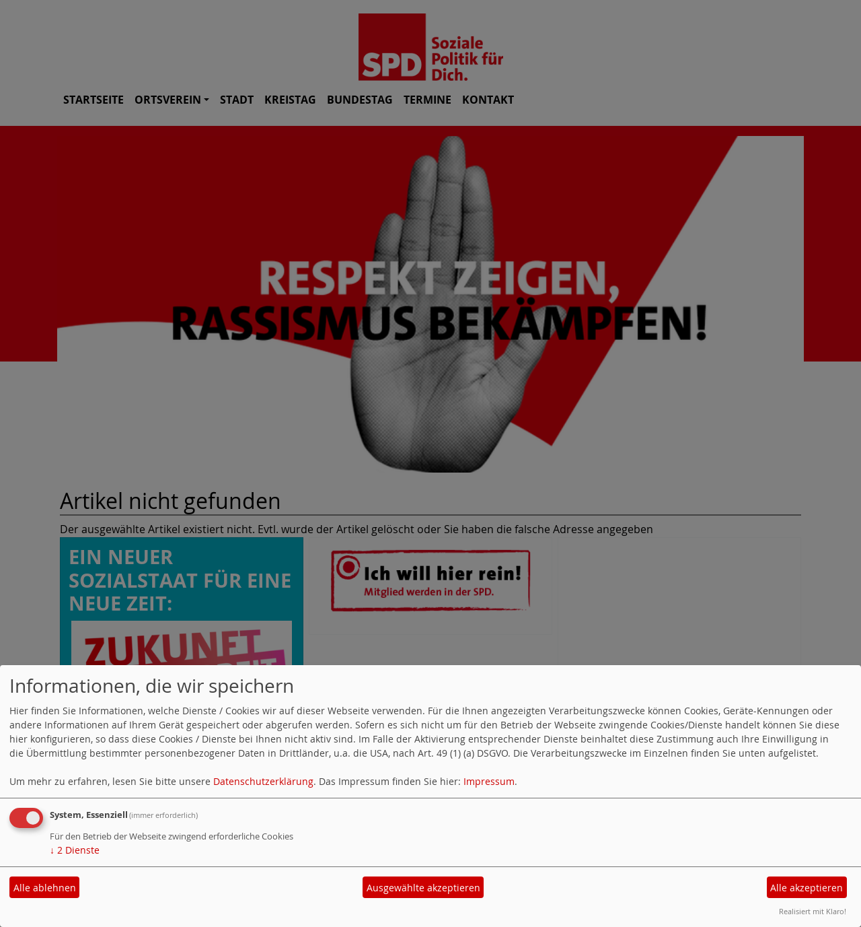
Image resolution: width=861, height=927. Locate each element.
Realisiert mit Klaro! (812, 911)
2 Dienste (75, 850)
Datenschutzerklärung (263, 781)
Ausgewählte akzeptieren (423, 887)
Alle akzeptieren (806, 887)
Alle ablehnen (44, 887)
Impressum (489, 781)
